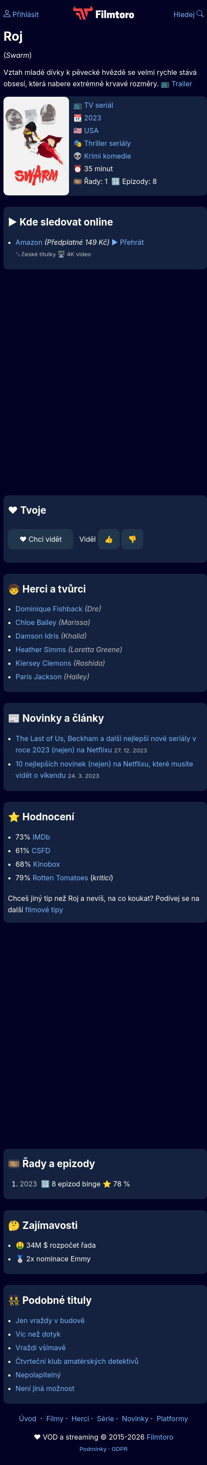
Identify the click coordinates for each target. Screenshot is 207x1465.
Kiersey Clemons (44, 663)
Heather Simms (41, 649)
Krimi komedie (107, 156)
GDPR (119, 1448)
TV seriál (99, 105)
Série (105, 1418)
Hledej (188, 14)
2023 (93, 117)
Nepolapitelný (38, 1374)
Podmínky (93, 1448)
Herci (80, 1418)
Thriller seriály (107, 143)
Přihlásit (21, 14)
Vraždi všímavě (41, 1347)
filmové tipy (44, 909)
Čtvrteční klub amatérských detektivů (77, 1361)
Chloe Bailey (36, 622)
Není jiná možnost (45, 1388)
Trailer (182, 83)
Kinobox (46, 864)
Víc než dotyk (38, 1334)
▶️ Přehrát (127, 242)
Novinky (135, 1418)
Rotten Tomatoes (60, 877)
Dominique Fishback (49, 608)
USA (91, 130)
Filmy (55, 1418)
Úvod (28, 1418)
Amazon (29, 242)
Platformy (172, 1418)
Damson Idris (37, 636)
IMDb (41, 837)
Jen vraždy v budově (50, 1320)
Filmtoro (160, 1437)
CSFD (40, 850)
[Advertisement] (101, 382)
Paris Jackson (39, 676)
